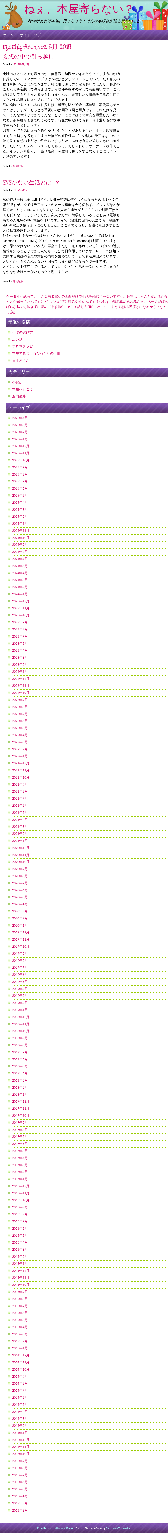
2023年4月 (20, 650)
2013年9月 (20, 1461)
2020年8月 (20, 876)
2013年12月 (21, 1440)
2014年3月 (20, 1419)
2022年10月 (21, 693)
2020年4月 (20, 904)
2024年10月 (21, 538)
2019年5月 (20, 982)
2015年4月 (20, 1327)
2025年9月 (20, 467)
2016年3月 (20, 1249)
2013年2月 (20, 1510)
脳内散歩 (18, 166)
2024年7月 (20, 559)
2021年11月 (21, 770)
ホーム (8, 35)
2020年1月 (20, 925)
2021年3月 (20, 827)
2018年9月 (20, 1038)
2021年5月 (20, 813)
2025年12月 (21, 446)
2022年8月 (20, 707)
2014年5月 (20, 1405)
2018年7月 (20, 1052)
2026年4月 (20, 418)
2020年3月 (20, 911)
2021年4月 (20, 820)
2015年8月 (20, 1299)
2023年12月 (21, 601)
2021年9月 (20, 784)
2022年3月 (20, 742)
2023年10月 (21, 615)
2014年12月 (21, 1355)
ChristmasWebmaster (118, 1528)
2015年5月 (20, 1320)
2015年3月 (20, 1334)
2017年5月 (20, 1151)
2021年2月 (20, 834)
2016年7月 (20, 1221)
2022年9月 (20, 700)
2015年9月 (20, 1292)
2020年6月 (20, 890)
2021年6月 (20, 805)
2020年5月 (20, 897)
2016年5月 (20, 1235)
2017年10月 (21, 1116)
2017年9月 (20, 1123)
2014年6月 (20, 1397)
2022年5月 (20, 728)
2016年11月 (21, 1193)
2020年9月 (20, 869)
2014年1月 (20, 1433)
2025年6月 (20, 488)
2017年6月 (20, 1144)
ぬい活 (17, 339)
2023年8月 (20, 629)
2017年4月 (20, 1158)
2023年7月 (20, 636)
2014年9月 (20, 1376)
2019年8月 (20, 961)
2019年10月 (21, 946)
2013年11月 (21, 1447)
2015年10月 (21, 1285)
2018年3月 (20, 1080)
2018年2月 (20, 1087)
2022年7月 (20, 714)
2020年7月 (20, 883)
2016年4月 (20, 1242)
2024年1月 (20, 594)
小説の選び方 (22, 332)
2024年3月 (20, 580)
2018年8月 (20, 1045)
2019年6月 (20, 975)
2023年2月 (20, 664)
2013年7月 (20, 1475)
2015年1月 (20, 1348)
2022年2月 (20, 749)
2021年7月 (20, 798)
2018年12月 (21, 1017)
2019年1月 (20, 1010)
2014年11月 (21, 1362)
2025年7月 (20, 481)
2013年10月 (21, 1454)
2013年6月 (20, 1482)
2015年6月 (20, 1313)
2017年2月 (20, 1172)
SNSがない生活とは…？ (31, 183)
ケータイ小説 (16, 296)
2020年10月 (21, 862)
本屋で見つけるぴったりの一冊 (36, 353)
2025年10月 (21, 460)
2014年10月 (21, 1369)
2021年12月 (21, 763)
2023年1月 (20, 672)
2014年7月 (20, 1390)
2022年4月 (20, 735)
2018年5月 (20, 1066)
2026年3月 (20, 425)
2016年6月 (20, 1228)
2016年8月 (20, 1214)
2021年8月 (20, 791)
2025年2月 (20, 516)
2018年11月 (21, 1024)
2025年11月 (21, 453)
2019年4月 (20, 989)
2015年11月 (21, 1278)
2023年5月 (20, 643)
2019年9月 (20, 954)
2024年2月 (20, 587)
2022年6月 (20, 721)
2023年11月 (21, 608)
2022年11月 (21, 686)
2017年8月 (20, 1130)
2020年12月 (21, 848)
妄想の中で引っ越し (28, 57)
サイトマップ (30, 35)
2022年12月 (21, 679)
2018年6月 (20, 1059)
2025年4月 (20, 502)
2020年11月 (21, 855)
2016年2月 (20, 1257)
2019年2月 (20, 1003)
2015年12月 (21, 1271)
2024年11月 (21, 531)
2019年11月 (21, 939)
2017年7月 (20, 1137)
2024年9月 (20, 545)
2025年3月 (20, 510)
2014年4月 (20, 1412)
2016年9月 (20, 1207)
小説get (18, 382)
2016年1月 (20, 1264)
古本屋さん (20, 360)
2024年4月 (20, 573)
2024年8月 (20, 552)
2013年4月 (20, 1496)
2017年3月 (20, 1165)
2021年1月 (20, 841)
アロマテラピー (24, 346)
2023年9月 (20, 622)
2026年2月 (20, 432)
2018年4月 (20, 1073)
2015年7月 (20, 1306)
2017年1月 (20, 1179)
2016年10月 (21, 1200)
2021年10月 (21, 777)
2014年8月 (20, 1383)
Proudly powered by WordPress (55, 1528)
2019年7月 (20, 967)
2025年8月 (20, 474)
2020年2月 (20, 918)
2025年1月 (20, 524)
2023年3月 (20, 657)
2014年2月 (20, 1426)
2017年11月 (21, 1108)
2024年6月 (20, 566)
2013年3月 (20, 1503)
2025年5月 (20, 495)
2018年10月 (21, 1031)
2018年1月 (20, 1094)
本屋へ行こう (22, 389)
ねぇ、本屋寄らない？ (79, 9)
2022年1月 (20, 756)
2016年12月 (21, 1186)
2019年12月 (21, 932)
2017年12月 (21, 1101)
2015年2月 (20, 1341)
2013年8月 (20, 1468)
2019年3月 (20, 996)
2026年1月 (20, 439)
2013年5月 (20, 1489)
